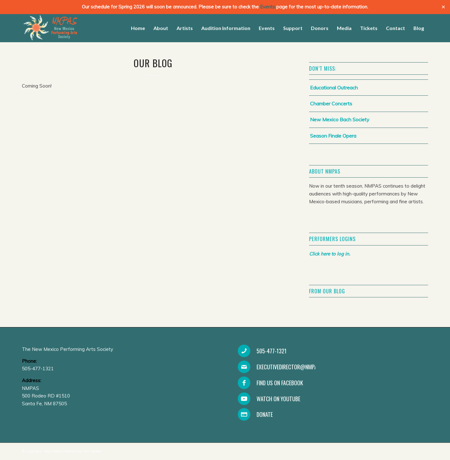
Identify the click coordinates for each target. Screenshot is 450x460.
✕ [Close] (443, 7)
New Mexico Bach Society (339, 119)
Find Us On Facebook (280, 383)
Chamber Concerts (331, 103)
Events (267, 7)
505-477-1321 (272, 351)
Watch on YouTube (278, 399)
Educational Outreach (334, 87)
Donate (265, 414)
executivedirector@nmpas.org (293, 367)
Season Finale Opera (333, 136)
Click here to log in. (329, 254)
